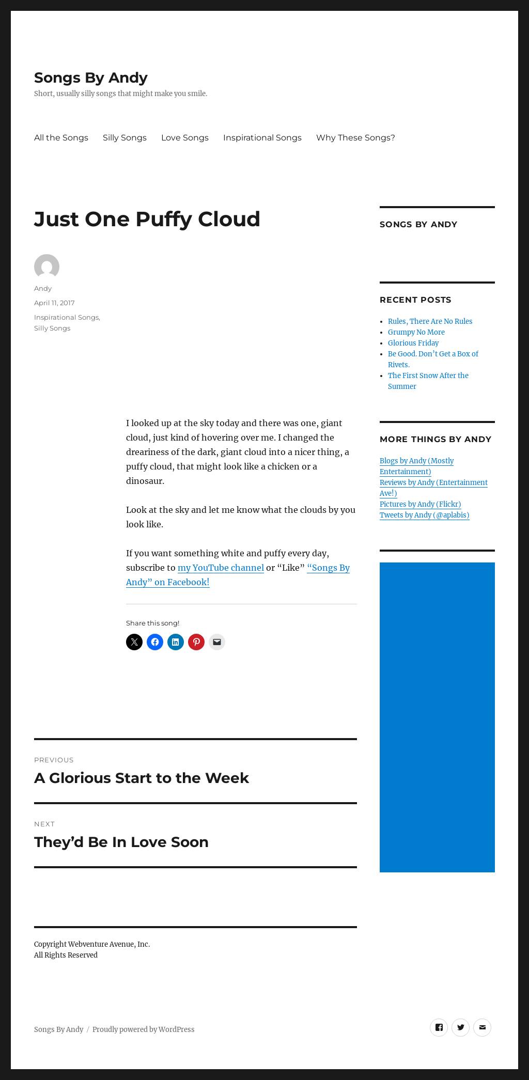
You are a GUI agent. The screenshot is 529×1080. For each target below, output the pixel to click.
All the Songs (61, 138)
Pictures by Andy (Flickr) (420, 504)
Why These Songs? (355, 138)
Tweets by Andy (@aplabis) (425, 515)
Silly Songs (125, 138)
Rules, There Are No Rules (430, 321)
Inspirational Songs (262, 138)
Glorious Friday (413, 343)
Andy (43, 288)
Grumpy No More (416, 332)
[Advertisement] (438, 718)
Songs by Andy (419, 224)
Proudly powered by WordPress (143, 1029)
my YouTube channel (221, 567)
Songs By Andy (91, 77)
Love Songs (185, 138)
